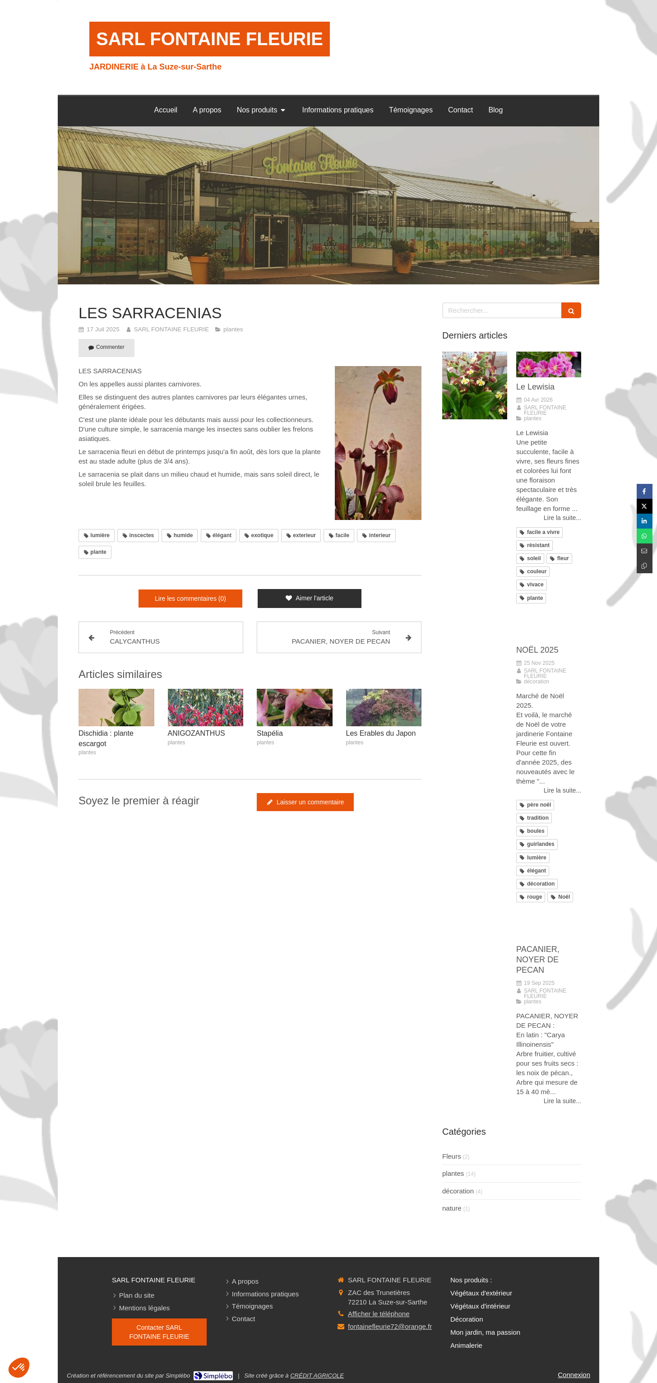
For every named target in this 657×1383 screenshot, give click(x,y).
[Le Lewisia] (548, 365)
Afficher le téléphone (379, 1314)
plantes (453, 1173)
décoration (458, 1191)
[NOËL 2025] (548, 628)
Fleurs (451, 1156)
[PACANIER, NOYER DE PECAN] (548, 927)
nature (452, 1208)
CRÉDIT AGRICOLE (317, 1375)
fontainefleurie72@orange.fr (390, 1326)
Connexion (574, 1374)
